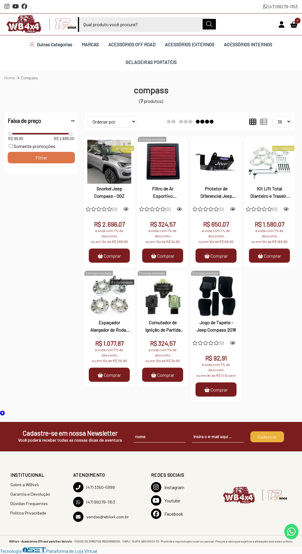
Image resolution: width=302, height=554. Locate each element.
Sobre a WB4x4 (24, 484)
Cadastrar (267, 436)
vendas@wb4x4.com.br (101, 517)
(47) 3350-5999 (94, 487)
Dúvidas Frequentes (29, 503)
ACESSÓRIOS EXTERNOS (189, 44)
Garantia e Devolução (30, 494)
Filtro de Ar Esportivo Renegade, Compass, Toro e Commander (162, 193)
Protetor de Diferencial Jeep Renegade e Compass (216, 193)
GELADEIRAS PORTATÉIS (151, 62)
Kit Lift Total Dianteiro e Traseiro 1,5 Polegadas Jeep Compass (269, 193)
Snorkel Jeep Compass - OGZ (109, 192)
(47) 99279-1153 (280, 6)
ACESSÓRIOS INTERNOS (248, 44)
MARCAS (90, 44)
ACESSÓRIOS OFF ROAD (131, 44)
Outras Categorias (51, 44)
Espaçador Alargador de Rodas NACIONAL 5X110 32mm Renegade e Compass (109, 327)
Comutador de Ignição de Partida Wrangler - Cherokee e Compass (163, 327)
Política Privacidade (28, 512)
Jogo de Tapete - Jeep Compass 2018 (216, 326)
